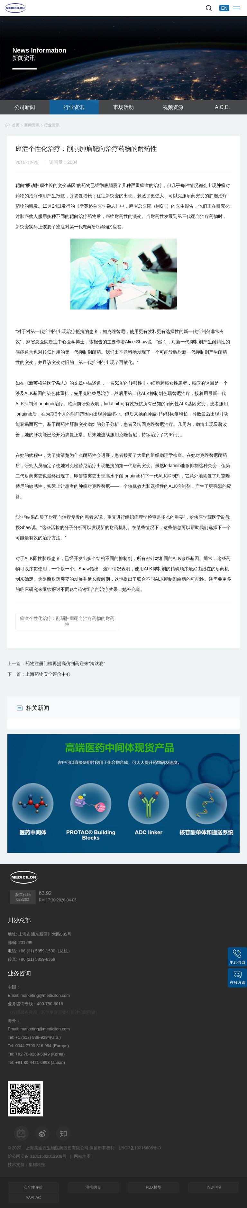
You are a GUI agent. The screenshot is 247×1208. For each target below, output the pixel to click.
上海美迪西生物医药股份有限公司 (57, 1147)
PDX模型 (153, 1187)
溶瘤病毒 (93, 1187)
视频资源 (173, 107)
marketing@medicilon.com (45, 995)
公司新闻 (24, 107)
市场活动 (123, 107)
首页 (16, 125)
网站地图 (82, 1156)
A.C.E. (222, 107)
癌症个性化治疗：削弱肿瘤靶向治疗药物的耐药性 (67, 621)
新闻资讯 (32, 125)
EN (224, 8)
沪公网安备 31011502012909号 (37, 1156)
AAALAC (33, 1197)
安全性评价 (33, 1187)
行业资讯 (74, 107)
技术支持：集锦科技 (26, 1164)
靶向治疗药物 (95, 226)
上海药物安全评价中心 (47, 674)
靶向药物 (77, 589)
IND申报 (213, 1187)
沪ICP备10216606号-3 (140, 1147)
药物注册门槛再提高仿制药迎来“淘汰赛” (65, 663)
